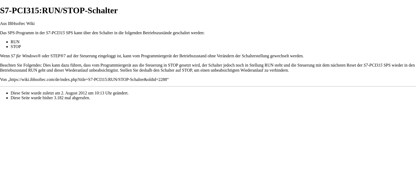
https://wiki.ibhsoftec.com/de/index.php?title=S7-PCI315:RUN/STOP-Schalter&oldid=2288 (88, 79)
